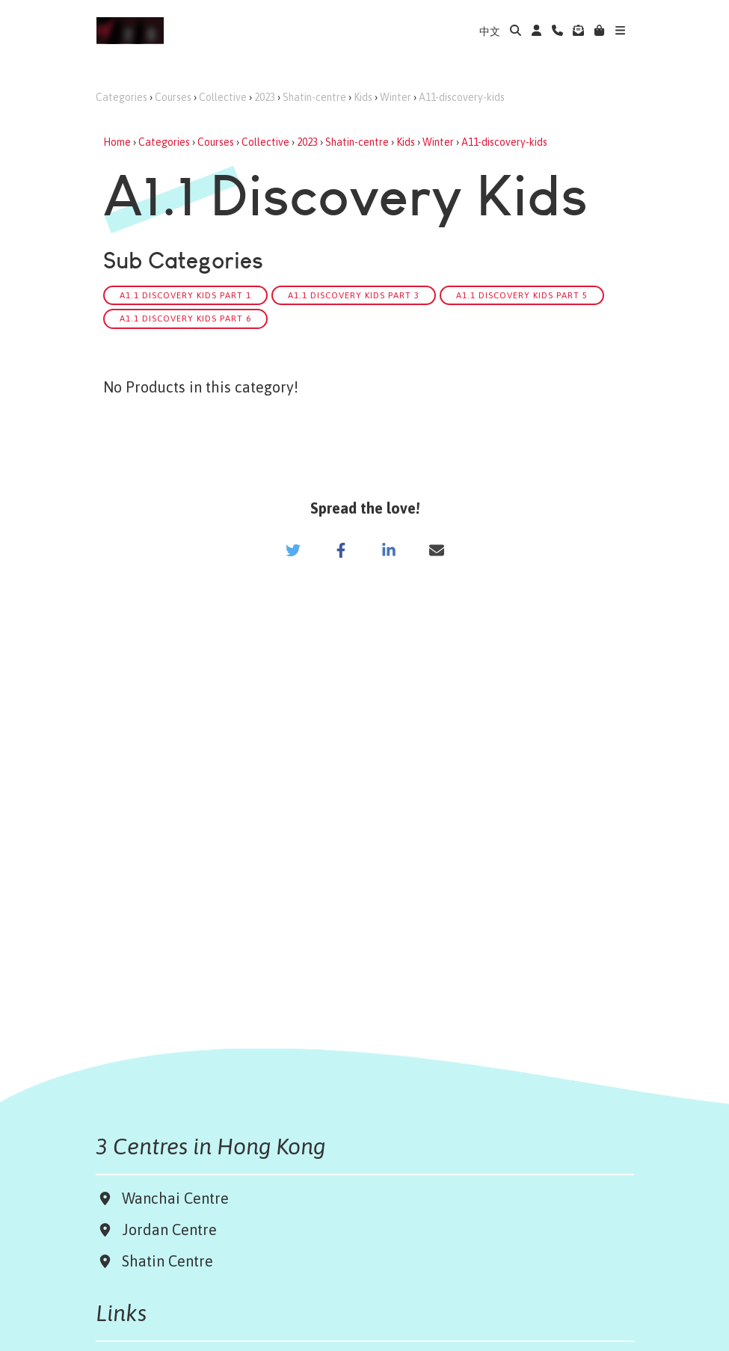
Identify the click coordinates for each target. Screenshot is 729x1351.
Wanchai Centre (177, 1198)
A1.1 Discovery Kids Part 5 (522, 295)
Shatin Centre (163, 1261)
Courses (173, 97)
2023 (264, 97)
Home (117, 142)
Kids (363, 97)
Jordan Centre (165, 1229)
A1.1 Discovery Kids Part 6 (185, 318)
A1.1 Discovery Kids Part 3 (353, 295)
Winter (395, 97)
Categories (121, 97)
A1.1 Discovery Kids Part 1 (185, 295)
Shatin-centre (314, 97)
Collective (223, 97)
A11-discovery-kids (462, 97)
